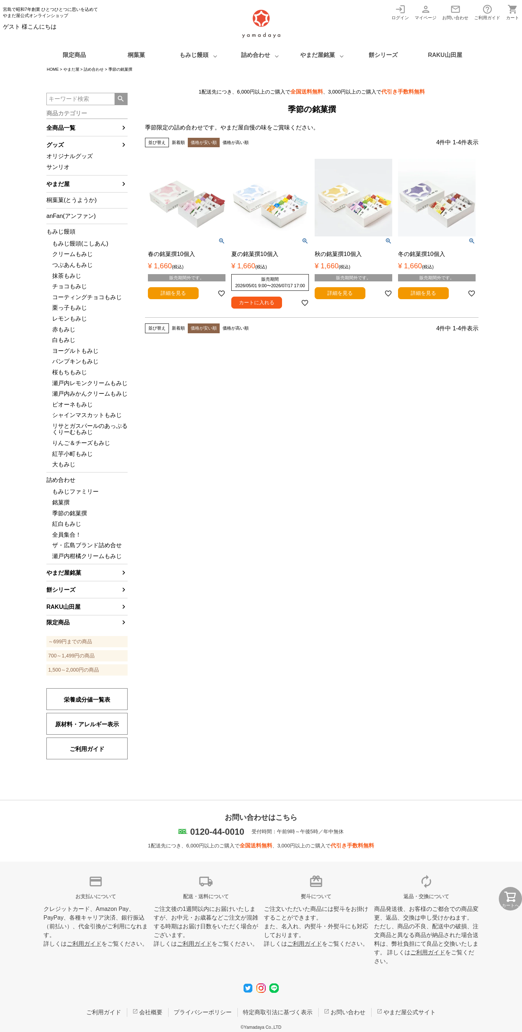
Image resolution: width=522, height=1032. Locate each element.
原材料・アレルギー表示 (87, 724)
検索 (121, 99)
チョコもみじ (69, 286)
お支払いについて (95, 896)
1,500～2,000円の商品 (73, 670)
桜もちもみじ (69, 372)
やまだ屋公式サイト (410, 1012)
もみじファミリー (75, 491)
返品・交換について (426, 896)
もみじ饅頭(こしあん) (80, 243)
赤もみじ (63, 329)
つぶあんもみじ (72, 265)
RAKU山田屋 (445, 55)
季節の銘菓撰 (69, 513)
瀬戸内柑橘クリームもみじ (87, 556)
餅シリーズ (383, 55)
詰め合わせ (255, 55)
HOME (53, 69)
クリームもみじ (72, 254)
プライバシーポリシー (203, 1012)
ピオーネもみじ (72, 404)
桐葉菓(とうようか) (71, 200)
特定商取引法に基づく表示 (277, 1012)
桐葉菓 (136, 55)
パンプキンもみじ (75, 361)
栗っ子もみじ (69, 308)
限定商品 (74, 55)
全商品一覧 (60, 128)
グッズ (55, 145)
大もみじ (63, 464)
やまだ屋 (71, 69)
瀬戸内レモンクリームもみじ (90, 383)
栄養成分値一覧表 (87, 700)
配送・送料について (206, 896)
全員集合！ (66, 535)
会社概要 (150, 1012)
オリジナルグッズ (69, 156)
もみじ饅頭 (193, 55)
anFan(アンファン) (71, 216)
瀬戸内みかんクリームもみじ (90, 394)
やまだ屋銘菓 (317, 55)
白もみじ (63, 340)
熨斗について (316, 896)
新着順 (178, 142)
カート (512, 12)
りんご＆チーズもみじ (81, 443)
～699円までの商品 (70, 641)
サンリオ (58, 167)
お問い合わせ (455, 12)
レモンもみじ (69, 318)
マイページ (425, 12)
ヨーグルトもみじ (75, 351)
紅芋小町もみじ (72, 454)
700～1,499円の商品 (71, 656)
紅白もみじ (66, 524)
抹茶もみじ (66, 276)
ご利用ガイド (487, 12)
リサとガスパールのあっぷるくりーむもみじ (90, 429)
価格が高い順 (236, 142)
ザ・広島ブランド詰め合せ (87, 545)
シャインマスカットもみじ (87, 415)
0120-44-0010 (217, 832)
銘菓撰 (61, 502)
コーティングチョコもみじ (87, 297)
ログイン (400, 12)
